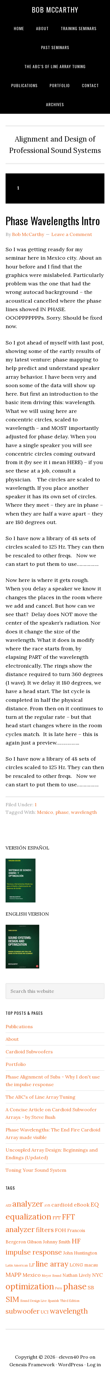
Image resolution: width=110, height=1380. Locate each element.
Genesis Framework (32, 1364)
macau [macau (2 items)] (91, 1265)
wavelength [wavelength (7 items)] (69, 1311)
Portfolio (16, 1064)
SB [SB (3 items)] (91, 1287)
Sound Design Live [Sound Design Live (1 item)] (33, 1301)
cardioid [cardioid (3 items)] (62, 1204)
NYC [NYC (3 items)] (97, 1275)
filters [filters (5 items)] (45, 1230)
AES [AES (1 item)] (8, 1205)
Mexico (45, 812)
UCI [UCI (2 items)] (44, 1312)
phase (62, 812)
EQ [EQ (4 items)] (95, 1204)
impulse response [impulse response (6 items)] (34, 1252)
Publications (19, 1026)
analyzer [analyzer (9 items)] (27, 1204)
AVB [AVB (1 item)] (47, 1205)
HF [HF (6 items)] (76, 1241)
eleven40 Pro (73, 1357)
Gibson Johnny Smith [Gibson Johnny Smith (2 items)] (48, 1242)
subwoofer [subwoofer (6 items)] (23, 1311)
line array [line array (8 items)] (52, 1264)
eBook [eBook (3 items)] (81, 1204)
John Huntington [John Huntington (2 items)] (80, 1253)
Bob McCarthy (55, 9)
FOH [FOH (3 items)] (60, 1230)
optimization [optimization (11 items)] (30, 1286)
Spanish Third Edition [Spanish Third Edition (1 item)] (63, 1301)
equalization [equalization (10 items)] (28, 1216)
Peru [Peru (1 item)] (58, 1288)
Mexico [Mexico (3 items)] (32, 1275)
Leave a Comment (71, 234)
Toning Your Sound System (36, 1170)
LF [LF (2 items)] (32, 1265)
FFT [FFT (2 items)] (57, 1218)
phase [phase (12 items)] (75, 1286)
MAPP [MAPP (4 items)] (13, 1274)
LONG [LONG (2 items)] (76, 1265)
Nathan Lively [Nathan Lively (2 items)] (76, 1275)
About (12, 1039)
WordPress (70, 1364)
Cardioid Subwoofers (29, 1052)
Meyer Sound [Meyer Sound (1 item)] (51, 1276)
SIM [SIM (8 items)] (12, 1299)
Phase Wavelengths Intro (53, 220)
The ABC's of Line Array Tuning (40, 1097)
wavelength (84, 812)
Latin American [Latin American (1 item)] (17, 1265)
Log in (94, 1364)
